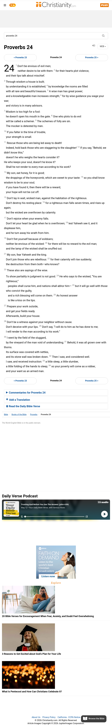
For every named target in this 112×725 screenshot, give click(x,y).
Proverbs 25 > (91, 57)
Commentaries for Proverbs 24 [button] (26, 392)
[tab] (56, 393)
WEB (103, 46)
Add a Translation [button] (18, 399)
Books (19, 414)
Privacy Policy (49, 717)
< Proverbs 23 (20, 57)
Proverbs (33, 414)
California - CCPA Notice (69, 717)
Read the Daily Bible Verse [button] (23, 406)
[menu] (5, 6)
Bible (6, 414)
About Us (36, 717)
